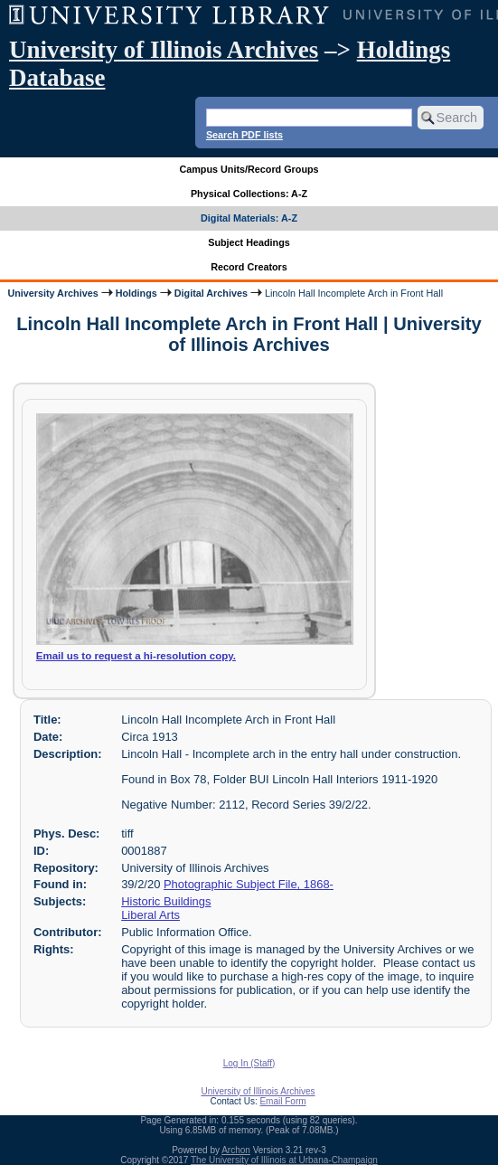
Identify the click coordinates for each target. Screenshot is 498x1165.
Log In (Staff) (249, 1063)
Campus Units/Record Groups (248, 169)
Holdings (136, 293)
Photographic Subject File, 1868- (249, 884)
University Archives (52, 293)
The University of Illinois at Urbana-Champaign (284, 1160)
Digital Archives (211, 293)
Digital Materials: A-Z (249, 218)
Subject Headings (249, 242)
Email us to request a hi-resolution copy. (136, 655)
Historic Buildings (166, 901)
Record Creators (249, 266)
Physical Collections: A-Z (249, 193)
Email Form (282, 1101)
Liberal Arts (150, 915)
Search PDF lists (244, 134)
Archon (235, 1150)
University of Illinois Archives (163, 49)
